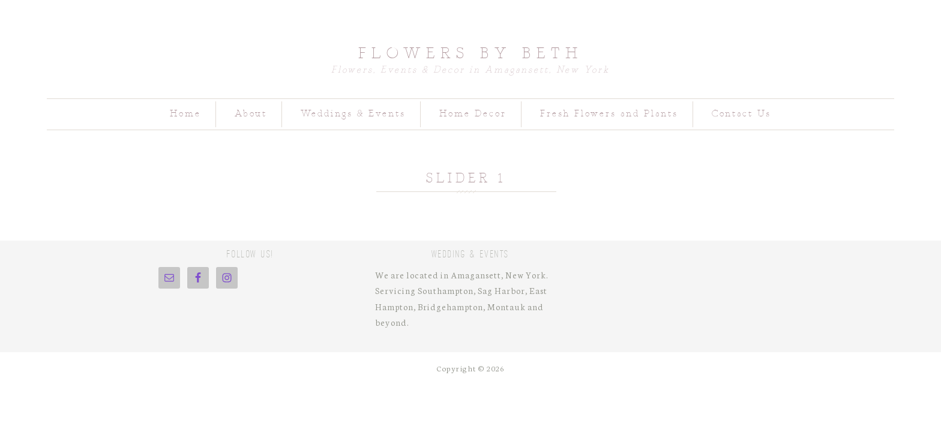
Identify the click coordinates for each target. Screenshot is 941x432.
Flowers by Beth (470, 53)
